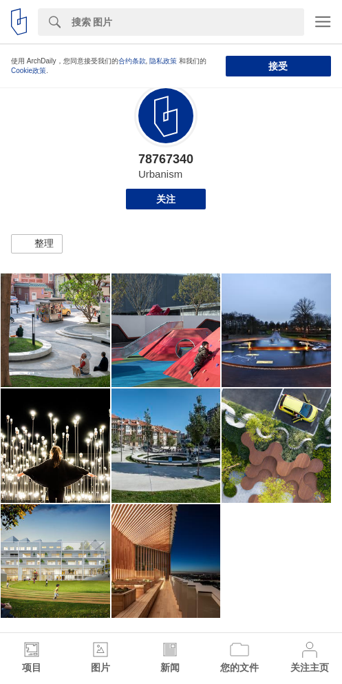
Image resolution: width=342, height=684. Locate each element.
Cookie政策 (28, 70)
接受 (278, 66)
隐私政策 (163, 61)
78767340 (165, 159)
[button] (37, 243)
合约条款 (132, 61)
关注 (165, 199)
